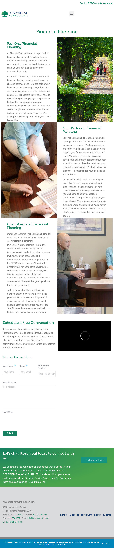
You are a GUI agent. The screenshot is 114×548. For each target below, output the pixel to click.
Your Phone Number (43, 367)
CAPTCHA (8, 412)
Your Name (9, 366)
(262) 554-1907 (13, 518)
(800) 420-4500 (40, 514)
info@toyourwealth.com (38, 518)
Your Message (9, 382)
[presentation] (24, 420)
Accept (105, 543)
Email (23, 366)
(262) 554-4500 (16, 514)
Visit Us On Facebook (12, 522)
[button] (71, 13)
